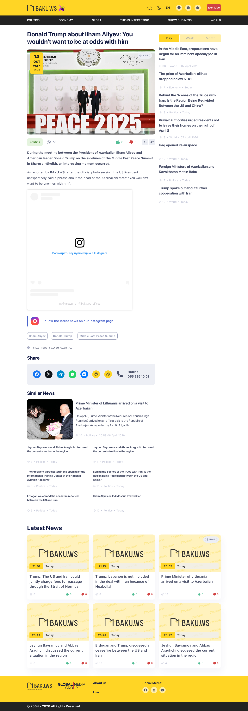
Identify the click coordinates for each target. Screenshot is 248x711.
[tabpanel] (190, 125)
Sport (96, 20)
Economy (66, 20)
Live (214, 7)
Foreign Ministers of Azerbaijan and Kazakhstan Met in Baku (186, 169)
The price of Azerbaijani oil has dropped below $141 (183, 76)
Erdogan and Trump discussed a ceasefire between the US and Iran (122, 650)
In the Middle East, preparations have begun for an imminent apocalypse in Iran (188, 54)
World (216, 20)
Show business (180, 20)
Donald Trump (62, 336)
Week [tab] (190, 38)
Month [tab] (210, 38)
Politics (33, 20)
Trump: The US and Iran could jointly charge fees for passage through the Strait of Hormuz (55, 581)
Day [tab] (169, 38)
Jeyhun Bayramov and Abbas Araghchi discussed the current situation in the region (57, 449)
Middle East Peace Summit (97, 336)
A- (145, 142)
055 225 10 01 (138, 376)
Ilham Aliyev (37, 336)
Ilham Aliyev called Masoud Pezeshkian (117, 496)
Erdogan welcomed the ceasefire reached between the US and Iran (52, 498)
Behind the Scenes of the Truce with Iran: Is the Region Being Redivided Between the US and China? (122, 475)
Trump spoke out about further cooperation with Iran (183, 190)
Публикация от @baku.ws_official (79, 303)
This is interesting (134, 20)
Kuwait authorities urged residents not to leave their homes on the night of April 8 (189, 125)
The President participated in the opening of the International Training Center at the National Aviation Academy (56, 475)
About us (100, 683)
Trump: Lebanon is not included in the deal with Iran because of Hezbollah (122, 581)
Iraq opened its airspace (178, 145)
